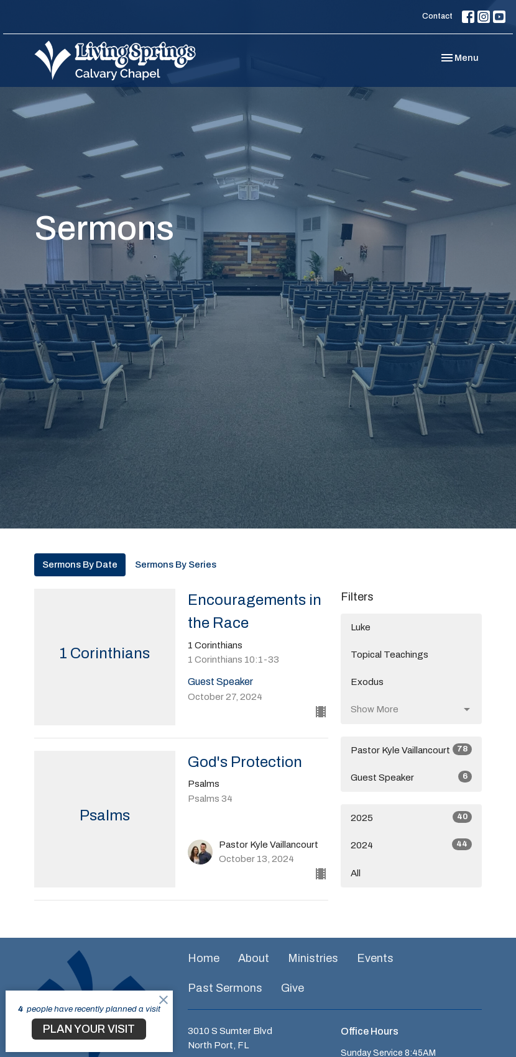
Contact (437, 16)
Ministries (313, 958)
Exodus (367, 682)
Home (203, 958)
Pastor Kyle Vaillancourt (411, 749)
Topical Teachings (389, 655)
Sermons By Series (175, 564)
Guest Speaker (411, 777)
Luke (361, 627)
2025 (411, 817)
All (356, 873)
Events (375, 958)
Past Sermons (225, 988)
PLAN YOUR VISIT (89, 1029)
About (253, 958)
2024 (411, 844)
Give (292, 988)
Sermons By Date (79, 564)
